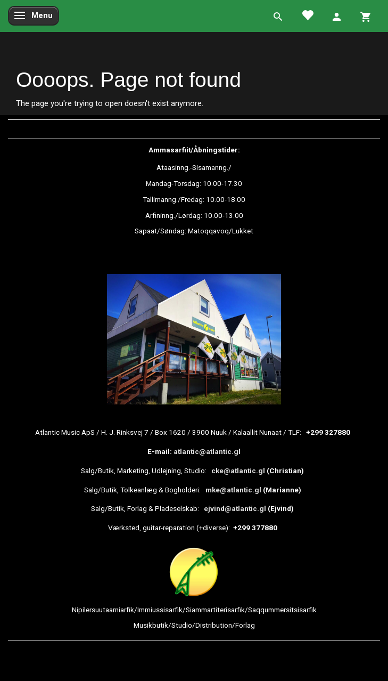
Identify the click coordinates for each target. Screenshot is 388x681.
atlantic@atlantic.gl (207, 451)
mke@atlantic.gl (233, 489)
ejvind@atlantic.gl (235, 508)
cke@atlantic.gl (238, 470)
